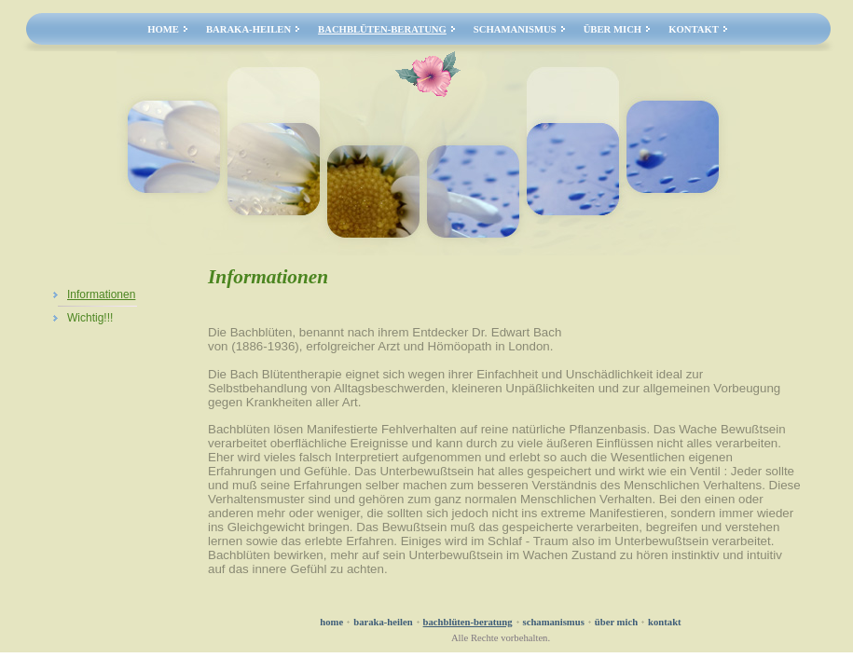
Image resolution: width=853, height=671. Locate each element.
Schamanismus (515, 29)
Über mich (612, 29)
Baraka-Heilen (248, 29)
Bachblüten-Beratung (382, 29)
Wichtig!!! (90, 317)
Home (163, 29)
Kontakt (693, 29)
